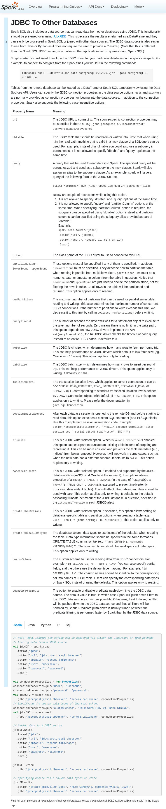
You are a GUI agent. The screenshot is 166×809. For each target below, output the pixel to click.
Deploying (119, 6)
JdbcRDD (59, 36)
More (139, 6)
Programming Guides (65, 6)
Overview (35, 6)
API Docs (97, 6)
